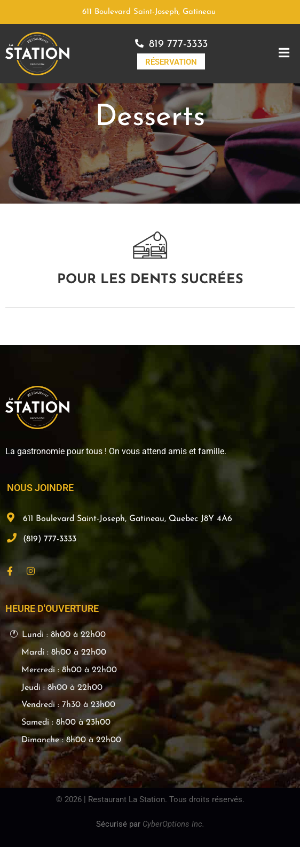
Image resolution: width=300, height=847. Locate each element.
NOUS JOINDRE (40, 488)
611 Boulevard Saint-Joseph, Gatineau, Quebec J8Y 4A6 (127, 519)
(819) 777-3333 (49, 539)
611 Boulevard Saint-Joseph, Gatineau (149, 12)
